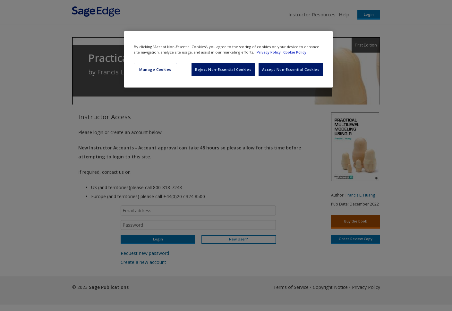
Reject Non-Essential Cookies (223, 69)
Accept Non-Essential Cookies (291, 69)
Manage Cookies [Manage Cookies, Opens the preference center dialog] (155, 69)
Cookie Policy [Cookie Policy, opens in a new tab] (294, 52)
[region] (228, 59)
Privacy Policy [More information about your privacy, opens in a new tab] (269, 52)
